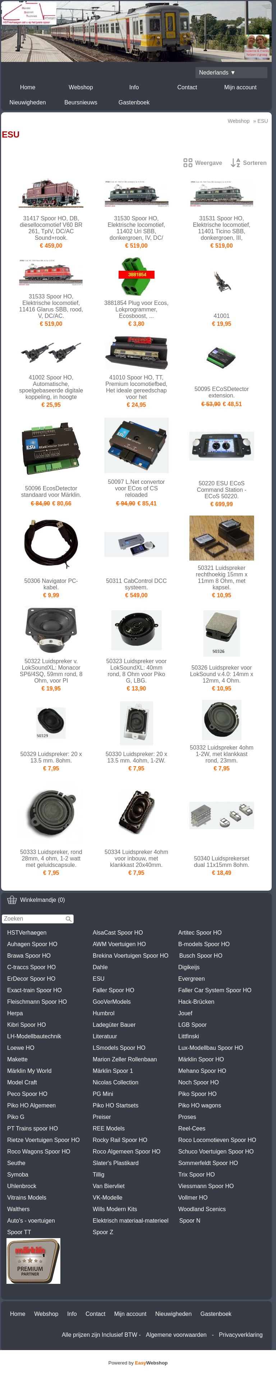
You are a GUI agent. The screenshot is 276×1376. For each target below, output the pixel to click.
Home (28, 87)
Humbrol (103, 1013)
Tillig (98, 1175)
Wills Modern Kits (115, 1209)
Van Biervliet (109, 1186)
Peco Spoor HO (27, 1094)
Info (134, 87)
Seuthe (16, 1163)
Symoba (17, 1175)
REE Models (109, 1128)
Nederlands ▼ (217, 72)
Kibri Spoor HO (26, 1025)
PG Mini (103, 1094)
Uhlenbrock (21, 1186)
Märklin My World (29, 1071)
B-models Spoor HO (204, 944)
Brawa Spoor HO (29, 956)
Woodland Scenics (202, 1209)
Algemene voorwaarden (176, 1335)
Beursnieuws (80, 102)
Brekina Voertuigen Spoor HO (131, 956)
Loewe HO (20, 1048)
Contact (187, 87)
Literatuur (105, 1036)
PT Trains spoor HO (32, 1128)
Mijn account (240, 87)
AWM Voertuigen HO (119, 944)
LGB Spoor (192, 1025)
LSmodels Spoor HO (119, 1048)
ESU (99, 979)
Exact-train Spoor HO (34, 990)
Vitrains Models (26, 1198)
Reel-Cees (192, 1128)
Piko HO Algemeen (31, 1105)
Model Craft (22, 1082)
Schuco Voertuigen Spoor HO (216, 1151)
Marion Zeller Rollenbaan (125, 1059)
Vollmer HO (193, 1198)
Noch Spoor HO (198, 1082)
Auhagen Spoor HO (32, 944)
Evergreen (191, 979)
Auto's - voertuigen (31, 1221)
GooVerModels (112, 1002)
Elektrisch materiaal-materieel (131, 1221)
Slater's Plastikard (116, 1163)
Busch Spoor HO (200, 956)
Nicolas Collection (115, 1082)
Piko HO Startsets (115, 1105)
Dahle (100, 967)
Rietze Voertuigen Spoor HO (43, 1140)
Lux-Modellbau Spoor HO (210, 1048)
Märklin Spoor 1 (113, 1071)
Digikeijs (189, 967)
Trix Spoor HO (196, 1175)
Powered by (138, 1363)
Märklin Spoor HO (201, 1059)
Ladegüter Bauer (114, 1025)
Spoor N (190, 1221)
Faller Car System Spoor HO (215, 990)
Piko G (15, 1117)
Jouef (185, 1013)
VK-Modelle (108, 1198)
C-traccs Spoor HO (31, 967)
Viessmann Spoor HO (206, 1186)
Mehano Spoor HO (202, 1071)
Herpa (15, 1013)
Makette (17, 1059)
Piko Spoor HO (197, 1094)
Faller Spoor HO (113, 990)
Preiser (102, 1117)
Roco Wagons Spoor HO (38, 1151)
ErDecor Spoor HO (31, 979)
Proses (187, 1117)
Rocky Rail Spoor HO (120, 1140)
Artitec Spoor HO (200, 933)
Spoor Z (103, 1232)
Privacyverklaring (241, 1335)
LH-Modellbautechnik (34, 1036)
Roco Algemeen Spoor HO (127, 1151)
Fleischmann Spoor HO (37, 1002)
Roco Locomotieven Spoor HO (217, 1140)
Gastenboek (134, 102)
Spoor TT (19, 1232)
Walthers (18, 1209)
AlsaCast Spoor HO (118, 933)
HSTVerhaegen (26, 933)
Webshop (81, 87)
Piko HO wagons (199, 1105)
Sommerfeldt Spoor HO (208, 1163)
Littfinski (188, 1036)
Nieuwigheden (27, 102)
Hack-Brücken (196, 1002)
